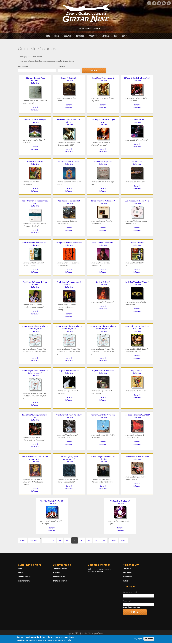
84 (96, 540)
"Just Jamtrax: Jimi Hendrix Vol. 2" (137, 201)
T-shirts (126, 581)
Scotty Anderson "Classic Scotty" (137, 457)
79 (60, 540)
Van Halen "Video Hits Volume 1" (137, 282)
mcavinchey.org (24, 581)
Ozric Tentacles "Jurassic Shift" (69, 201)
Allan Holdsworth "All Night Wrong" (35, 243)
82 (82, 540)
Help (115, 36)
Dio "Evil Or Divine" (103, 282)
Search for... (62, 67)
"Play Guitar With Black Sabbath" (103, 371)
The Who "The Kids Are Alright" (52, 501)
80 (67, 540)
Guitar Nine (35, 83)
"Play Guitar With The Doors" (69, 371)
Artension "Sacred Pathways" (35, 120)
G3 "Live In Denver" (137, 120)
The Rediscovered (59, 577)
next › (114, 540)
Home (47, 36)
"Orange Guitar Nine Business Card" (69, 243)
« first (22, 540)
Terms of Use (98, 637)
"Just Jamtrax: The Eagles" (120, 501)
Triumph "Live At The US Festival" (103, 415)
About (20, 573)
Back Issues (127, 573)
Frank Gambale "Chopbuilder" (103, 243)
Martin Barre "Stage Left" (103, 162)
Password (127, 601)
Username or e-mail (130, 592)
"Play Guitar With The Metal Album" (69, 415)
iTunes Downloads (60, 569)
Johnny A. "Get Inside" (69, 78)
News (56, 36)
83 (89, 540)
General (35, 107)
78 (53, 540)
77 (45, 540)
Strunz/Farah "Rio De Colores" (69, 162)
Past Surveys (127, 577)
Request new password (131, 607)
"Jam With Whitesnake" (35, 162)
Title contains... (23, 67)
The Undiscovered (60, 581)
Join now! (99, 571)
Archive (105, 36)
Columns (68, 36)
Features (80, 36)
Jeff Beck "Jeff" (137, 162)
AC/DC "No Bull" (137, 371)
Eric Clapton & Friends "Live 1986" (137, 415)
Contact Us (127, 569)
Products (93, 36)
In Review (34, 110)
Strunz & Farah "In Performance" (103, 201)
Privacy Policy (114, 637)
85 (104, 540)
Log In (124, 36)
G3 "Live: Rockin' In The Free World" (137, 78)
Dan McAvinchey (24, 577)
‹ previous (33, 540)
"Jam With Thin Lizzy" (137, 243)
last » (123, 540)
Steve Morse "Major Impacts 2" (103, 78)
